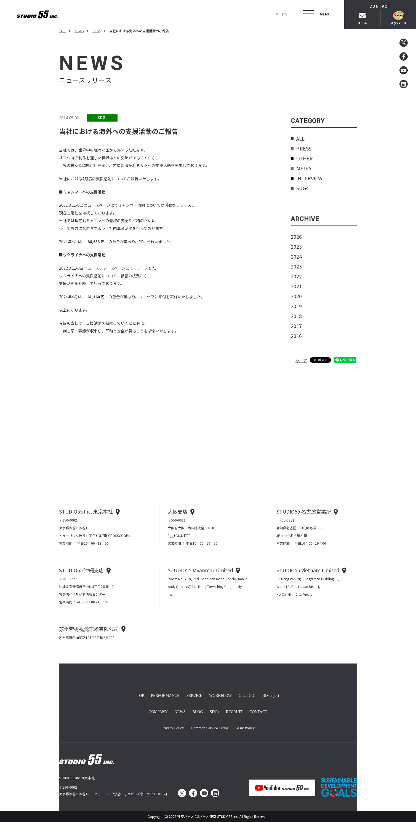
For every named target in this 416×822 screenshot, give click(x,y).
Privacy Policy (172, 727)
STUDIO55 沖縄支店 (81, 570)
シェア (301, 360)
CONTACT (258, 711)
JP (276, 14)
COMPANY (158, 711)
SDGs (96, 30)
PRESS (301, 148)
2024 (296, 256)
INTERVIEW (306, 178)
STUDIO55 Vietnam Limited (307, 570)
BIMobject (270, 695)
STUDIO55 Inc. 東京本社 (86, 511)
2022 (296, 276)
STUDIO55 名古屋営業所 (303, 511)
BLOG (197, 711)
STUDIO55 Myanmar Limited (200, 570)
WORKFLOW (220, 695)
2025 (296, 246)
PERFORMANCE (165, 695)
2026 (296, 236)
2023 (296, 266)
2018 (296, 315)
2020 (296, 296)
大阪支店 (178, 511)
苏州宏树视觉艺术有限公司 (89, 628)
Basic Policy (245, 727)
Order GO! (247, 695)
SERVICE (194, 695)
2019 (296, 306)
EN (284, 14)
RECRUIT (234, 711)
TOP (62, 30)
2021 (296, 286)
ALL (298, 138)
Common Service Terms (209, 727)
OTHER (302, 158)
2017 (296, 325)
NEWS (79, 30)
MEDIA (301, 168)
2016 (296, 335)
